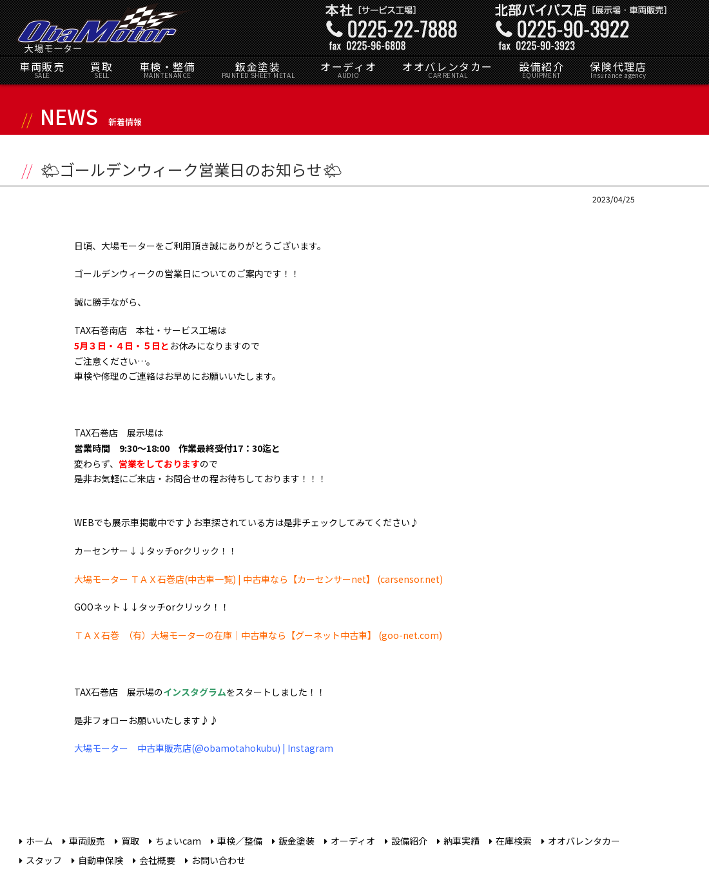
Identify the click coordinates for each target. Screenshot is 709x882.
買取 (101, 69)
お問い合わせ (218, 860)
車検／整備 (239, 840)
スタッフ (44, 860)
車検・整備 (167, 69)
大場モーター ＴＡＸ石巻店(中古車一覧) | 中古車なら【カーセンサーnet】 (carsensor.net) (258, 579)
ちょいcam (178, 840)
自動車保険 (100, 860)
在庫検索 (514, 840)
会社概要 (157, 860)
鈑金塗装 (258, 69)
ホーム (39, 840)
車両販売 (41, 69)
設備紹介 (541, 69)
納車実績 (461, 840)
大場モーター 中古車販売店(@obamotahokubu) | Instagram (203, 747)
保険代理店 (618, 69)
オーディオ (348, 69)
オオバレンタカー (447, 69)
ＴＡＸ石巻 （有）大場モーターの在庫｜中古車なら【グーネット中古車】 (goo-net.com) (258, 635)
